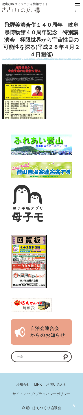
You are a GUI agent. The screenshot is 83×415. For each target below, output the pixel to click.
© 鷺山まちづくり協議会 (41, 408)
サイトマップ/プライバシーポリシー (41, 394)
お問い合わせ (56, 385)
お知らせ (23, 385)
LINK (38, 385)
